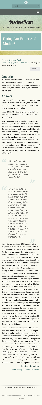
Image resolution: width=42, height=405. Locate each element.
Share (35, 69)
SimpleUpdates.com (14, 395)
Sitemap (30, 395)
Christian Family (15, 60)
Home (4, 60)
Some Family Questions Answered (15, 63)
